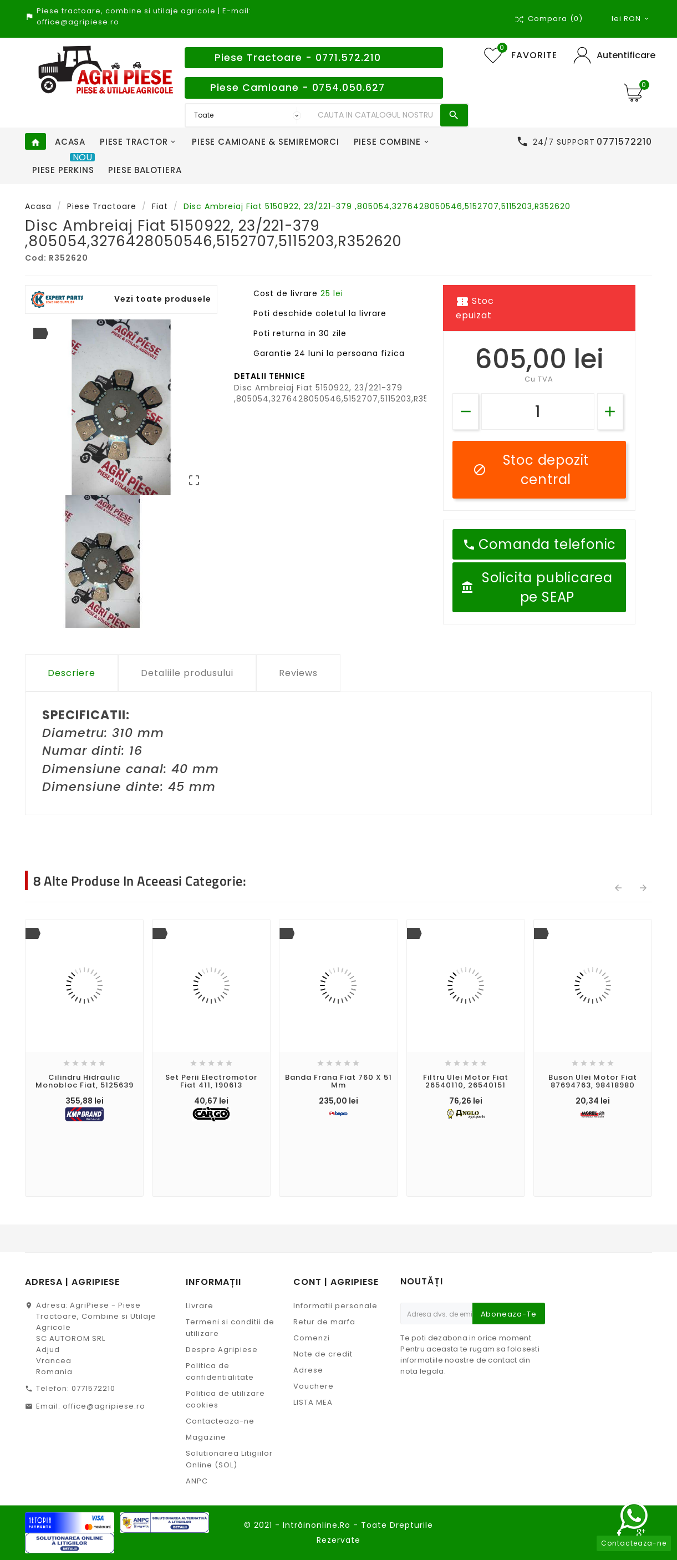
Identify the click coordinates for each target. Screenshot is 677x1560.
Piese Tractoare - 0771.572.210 (298, 57)
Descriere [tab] (71, 673)
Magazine (206, 1437)
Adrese (308, 1370)
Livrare (199, 1305)
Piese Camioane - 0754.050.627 (297, 87)
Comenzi (311, 1338)
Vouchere (313, 1386)
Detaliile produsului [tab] (187, 673)
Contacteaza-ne (220, 1421)
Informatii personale (335, 1305)
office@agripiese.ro (104, 1406)
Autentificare (626, 55)
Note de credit (323, 1354)
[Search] (376, 115)
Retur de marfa (324, 1322)
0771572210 (93, 1388)
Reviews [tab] (298, 673)
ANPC (197, 1481)
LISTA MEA (313, 1402)
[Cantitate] (537, 411)
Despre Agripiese (222, 1349)
